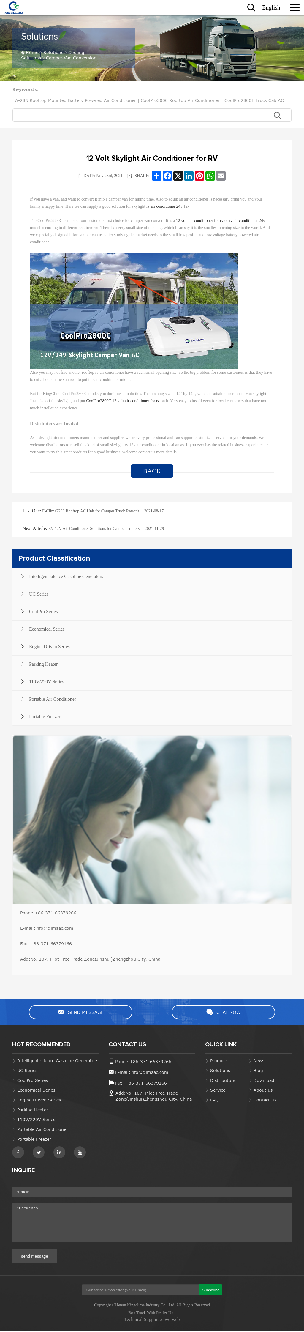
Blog (258, 1071)
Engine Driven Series (39, 1100)
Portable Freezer (34, 1139)
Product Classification (54, 558)
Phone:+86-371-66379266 (48, 912)
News (259, 1061)
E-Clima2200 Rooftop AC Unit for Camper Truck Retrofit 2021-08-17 (93, 510)
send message (34, 1257)
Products (219, 1061)
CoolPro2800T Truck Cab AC (254, 100)
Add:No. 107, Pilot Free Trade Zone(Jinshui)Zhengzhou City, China (90, 959)
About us (263, 1090)
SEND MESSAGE (84, 1013)
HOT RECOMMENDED (41, 1045)
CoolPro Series (32, 1081)
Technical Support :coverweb (152, 1320)
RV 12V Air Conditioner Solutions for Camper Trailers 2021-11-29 (93, 528)
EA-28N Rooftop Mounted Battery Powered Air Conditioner (74, 100)
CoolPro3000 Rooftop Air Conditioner (180, 100)
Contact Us (265, 1100)
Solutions (42, 36)
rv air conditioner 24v (164, 206)
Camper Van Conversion (71, 57)
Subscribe (210, 1291)
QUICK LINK (221, 1045)
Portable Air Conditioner (42, 1130)
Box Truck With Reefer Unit (151, 1314)
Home (32, 52)
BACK (152, 471)
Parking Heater (32, 1110)
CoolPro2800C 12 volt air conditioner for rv (123, 401)
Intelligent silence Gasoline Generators (57, 1061)
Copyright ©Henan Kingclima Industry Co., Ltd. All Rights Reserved (152, 1306)
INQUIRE (23, 1171)
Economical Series (36, 1090)
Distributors (222, 1081)
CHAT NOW (219, 1013)
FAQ (214, 1100)
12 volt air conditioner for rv (200, 220)
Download (264, 1081)
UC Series (27, 1071)
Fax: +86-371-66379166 (46, 943)
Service (217, 1090)
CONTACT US (127, 1045)
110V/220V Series (36, 1120)
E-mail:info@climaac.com (46, 928)
